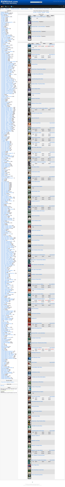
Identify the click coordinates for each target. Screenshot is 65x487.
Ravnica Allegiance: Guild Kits (6, 299)
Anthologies (3, 29)
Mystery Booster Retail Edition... (7, 218)
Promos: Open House (5, 284)
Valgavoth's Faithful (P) (35, 435)
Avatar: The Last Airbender (6, 38)
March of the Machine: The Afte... (7, 198)
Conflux (2, 94)
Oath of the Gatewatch (5, 222)
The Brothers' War (4, 333)
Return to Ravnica (4, 303)
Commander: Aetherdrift (5, 77)
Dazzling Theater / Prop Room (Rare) (38, 83)
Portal (2, 234)
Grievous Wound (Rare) (35, 181)
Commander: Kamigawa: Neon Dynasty (8, 81)
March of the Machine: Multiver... (7, 197)
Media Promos (3, 202)
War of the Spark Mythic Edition (7, 367)
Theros (2, 338)
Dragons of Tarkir (4, 106)
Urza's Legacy (3, 363)
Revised (2, 304)
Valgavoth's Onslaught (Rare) (36, 445)
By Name (35, 12)
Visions (2, 365)
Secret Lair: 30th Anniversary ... (6, 314)
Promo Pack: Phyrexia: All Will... (7, 255)
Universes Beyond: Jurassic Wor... (7, 355)
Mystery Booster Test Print (6, 219)
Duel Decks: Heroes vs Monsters (7, 117)
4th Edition (3, 17)
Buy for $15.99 (52, 176)
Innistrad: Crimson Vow (5, 164)
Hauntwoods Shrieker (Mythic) (36, 186)
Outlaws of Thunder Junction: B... (7, 226)
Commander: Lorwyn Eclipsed (6, 82)
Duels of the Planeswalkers (6, 130)
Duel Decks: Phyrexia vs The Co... (7, 125)
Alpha (2, 26)
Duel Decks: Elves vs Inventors (6, 115)
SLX (2, 320)
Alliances (2, 25)
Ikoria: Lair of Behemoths (5, 161)
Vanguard (3, 364)
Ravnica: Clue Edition (5, 301)
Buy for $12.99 (52, 298)
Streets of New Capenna (5, 327)
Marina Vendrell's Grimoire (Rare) (37, 245)
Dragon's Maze (4, 105)
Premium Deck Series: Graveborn (7, 238)
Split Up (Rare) (34, 362)
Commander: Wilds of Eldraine (6, 93)
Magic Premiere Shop (5, 194)
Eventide (2, 134)
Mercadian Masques (4, 203)
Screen (56, 1)
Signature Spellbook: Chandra (6, 318)
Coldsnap (3, 50)
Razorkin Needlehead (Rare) (36, 323)
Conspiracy (3, 95)
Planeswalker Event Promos (6, 233)
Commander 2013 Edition (5, 54)
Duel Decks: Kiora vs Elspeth (6, 121)
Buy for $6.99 (52, 142)
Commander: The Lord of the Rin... (7, 91)
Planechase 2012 (4, 231)
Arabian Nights (3, 33)
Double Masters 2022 (5, 104)
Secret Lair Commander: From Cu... (7, 310)
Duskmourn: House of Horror (6, 131)
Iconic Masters (3, 160)
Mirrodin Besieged (4, 206)
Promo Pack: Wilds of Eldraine (6, 263)
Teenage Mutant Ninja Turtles (6, 331)
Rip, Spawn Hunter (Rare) (36, 31)
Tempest (2, 332)
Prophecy (3, 296)
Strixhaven (3, 328)
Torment (2, 344)
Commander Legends (5, 73)
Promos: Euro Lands (5, 271)
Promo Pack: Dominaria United (6, 245)
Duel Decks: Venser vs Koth (6, 128)
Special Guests (4, 321)
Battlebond (3, 42)
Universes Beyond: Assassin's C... (7, 351)
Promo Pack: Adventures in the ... (7, 241)
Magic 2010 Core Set (5, 182)
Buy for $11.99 (52, 54)
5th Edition (3, 18)
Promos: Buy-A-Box (4, 268)
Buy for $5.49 (52, 303)
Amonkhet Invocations (5, 28)
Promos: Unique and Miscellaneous (7, 292)
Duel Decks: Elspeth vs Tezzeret (7, 113)
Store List (2, 385)
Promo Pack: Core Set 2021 (6, 244)
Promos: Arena (4, 267)
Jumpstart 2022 (4, 172)
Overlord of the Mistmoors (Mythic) (37, 303)
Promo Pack (3, 240)
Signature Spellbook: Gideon (6, 319)
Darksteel (3, 99)
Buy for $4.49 (52, 108)
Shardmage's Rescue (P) (35, 352)
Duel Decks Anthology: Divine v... (7, 107)
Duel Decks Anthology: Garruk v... (7, 109)
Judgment (3, 170)
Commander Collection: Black (6, 71)
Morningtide (3, 214)
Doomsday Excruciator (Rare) (36, 113)
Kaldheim (3, 175)
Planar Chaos (3, 229)
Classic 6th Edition (4, 49)
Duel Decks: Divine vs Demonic (6, 112)
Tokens (2, 343)
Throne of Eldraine (4, 340)
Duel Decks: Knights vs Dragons (7, 122)
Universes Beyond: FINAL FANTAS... (7, 354)
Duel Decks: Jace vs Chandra (6, 119)
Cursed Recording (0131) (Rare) (37, 78)
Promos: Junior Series (5, 278)
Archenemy (3, 34)
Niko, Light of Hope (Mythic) (36, 269)
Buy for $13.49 (52, 44)
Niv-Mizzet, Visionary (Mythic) (36, 274)
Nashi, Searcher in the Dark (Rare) (37, 264)
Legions (2, 179)
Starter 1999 (3, 324)
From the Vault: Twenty (5, 150)
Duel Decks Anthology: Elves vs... (7, 108)
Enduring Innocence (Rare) (36, 132)
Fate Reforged (3, 138)
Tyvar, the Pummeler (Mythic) (36, 411)
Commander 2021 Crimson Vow (7, 64)
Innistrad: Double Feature (5, 165)
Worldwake (3, 374)
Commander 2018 (4, 59)
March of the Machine (5, 196)
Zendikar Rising (4, 376)
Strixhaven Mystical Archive (6, 329)
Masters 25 (3, 201)
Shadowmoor (3, 315)
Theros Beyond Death (5, 339)
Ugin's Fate (3, 345)
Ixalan (2, 168)
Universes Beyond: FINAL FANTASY (7, 353)
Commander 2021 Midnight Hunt (7, 67)
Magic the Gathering (24, 8)
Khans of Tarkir (4, 177)
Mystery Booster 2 (4, 217)
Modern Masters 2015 (5, 212)
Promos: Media (4, 283)
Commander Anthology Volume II (7, 70)
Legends (2, 178)
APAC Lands (3, 31)
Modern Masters (4, 211)
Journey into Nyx (4, 169)
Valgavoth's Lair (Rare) (35, 440)
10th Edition (3, 15)
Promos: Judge (4, 277)
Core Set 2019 (3, 97)
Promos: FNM (3, 272)
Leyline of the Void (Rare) (36, 36)
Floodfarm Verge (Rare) (35, 157)
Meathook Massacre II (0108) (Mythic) (38, 254)
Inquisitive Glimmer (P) (35, 201)
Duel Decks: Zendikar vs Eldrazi (7, 129)
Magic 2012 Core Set (5, 184)
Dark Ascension (4, 98)
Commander (3, 53)
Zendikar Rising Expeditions (6, 378)
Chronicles (3, 48)
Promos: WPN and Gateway (6, 294)
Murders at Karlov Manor (5, 215)
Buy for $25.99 (52, 284)
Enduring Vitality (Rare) (35, 142)
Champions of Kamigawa (5, 47)
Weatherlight (3, 368)
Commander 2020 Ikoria (5, 62)
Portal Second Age (4, 235)
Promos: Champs (4, 269)
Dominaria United (4, 102)
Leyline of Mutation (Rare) (36, 220)
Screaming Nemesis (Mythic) (36, 347)
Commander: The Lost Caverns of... (7, 92)
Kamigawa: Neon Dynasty (6, 176)
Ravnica (2, 297)
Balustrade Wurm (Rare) (35, 49)
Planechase (3, 230)
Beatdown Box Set (4, 43)
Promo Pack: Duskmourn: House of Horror (42, 8)
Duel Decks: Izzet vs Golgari (6, 118)
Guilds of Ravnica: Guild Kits (6, 156)
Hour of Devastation (4, 158)
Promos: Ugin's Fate (4, 291)
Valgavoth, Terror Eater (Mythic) (37, 450)
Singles (31, 8)
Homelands (3, 157)
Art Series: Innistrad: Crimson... (6, 36)
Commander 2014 (4, 55)
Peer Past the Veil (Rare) (35, 313)
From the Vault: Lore (5, 146)
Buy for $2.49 (52, 254)
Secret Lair (3, 309)
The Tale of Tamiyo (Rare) (36, 386)
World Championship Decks (6, 373)
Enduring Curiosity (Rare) (36, 127)
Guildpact (3, 154)
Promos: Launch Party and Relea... (7, 279)
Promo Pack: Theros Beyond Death (7, 261)
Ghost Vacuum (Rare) (35, 166)
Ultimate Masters (4, 347)
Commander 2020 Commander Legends (8, 61)
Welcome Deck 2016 (5, 369)
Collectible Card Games (15, 8)
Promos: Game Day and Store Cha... (7, 273)
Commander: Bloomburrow (6, 78)
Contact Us (61, 1)
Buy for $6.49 (52, 137)
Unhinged (3, 350)
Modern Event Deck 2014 (5, 207)
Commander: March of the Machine (7, 83)
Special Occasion (4, 322)
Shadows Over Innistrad (5, 316)
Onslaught (3, 224)
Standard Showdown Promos (6, 323)
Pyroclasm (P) (33, 318)
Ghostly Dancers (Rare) (35, 171)
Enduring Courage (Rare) (35, 122)
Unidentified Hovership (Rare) (36, 425)
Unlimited (3, 359)
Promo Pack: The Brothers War (6, 259)
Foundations (3, 140)
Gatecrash (3, 152)
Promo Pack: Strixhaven (5, 257)
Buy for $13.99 (52, 450)
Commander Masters (5, 75)
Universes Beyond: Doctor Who (6, 352)
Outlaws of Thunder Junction (6, 225)
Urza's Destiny (3, 362)
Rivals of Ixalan (4, 306)
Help (54, 1)
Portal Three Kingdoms (5, 236)
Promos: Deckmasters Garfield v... (7, 270)
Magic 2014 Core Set (5, 186)
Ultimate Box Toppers (5, 346)
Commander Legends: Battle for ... (7, 74)
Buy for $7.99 (52, 323)
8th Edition (3, 20)
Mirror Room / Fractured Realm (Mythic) (38, 16)
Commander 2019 (4, 60)
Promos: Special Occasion (6, 288)
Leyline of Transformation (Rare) (37, 235)
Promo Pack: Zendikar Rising (6, 264)
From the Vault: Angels (5, 143)
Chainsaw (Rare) (34, 64)
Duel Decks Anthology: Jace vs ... (7, 110)
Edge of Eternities (4, 132)
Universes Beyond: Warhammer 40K (7, 358)
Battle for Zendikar (4, 40)
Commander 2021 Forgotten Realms (7, 65)
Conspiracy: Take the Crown (6, 96)
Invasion (2, 167)
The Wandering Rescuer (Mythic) (37, 391)
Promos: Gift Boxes (4, 274)
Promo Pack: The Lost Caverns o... (7, 260)
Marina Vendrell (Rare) (35, 240)
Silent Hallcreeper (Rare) (35, 357)
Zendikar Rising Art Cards (5, 377)
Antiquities (3, 30)
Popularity (43, 12)
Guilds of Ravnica (4, 155)
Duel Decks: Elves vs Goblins (6, 114)
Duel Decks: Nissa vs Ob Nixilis (6, 124)
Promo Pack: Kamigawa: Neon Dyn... (8, 251)
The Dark (3, 335)
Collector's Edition (4, 52)
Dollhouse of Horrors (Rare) (36, 103)
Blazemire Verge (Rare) (35, 54)
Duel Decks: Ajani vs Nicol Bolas (7, 111)
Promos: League (4, 280)
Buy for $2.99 (52, 122)
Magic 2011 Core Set (5, 183)
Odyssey (2, 223)
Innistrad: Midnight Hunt (5, 166)
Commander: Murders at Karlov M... (7, 85)
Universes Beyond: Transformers (7, 357)
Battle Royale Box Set (5, 41)
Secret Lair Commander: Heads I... (7, 311)
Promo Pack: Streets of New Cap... (7, 256)
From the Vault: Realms (5, 147)
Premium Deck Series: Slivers (6, 239)
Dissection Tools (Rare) (35, 98)
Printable (47, 12)
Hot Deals (39, 12)
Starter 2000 (3, 325)
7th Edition (3, 19)
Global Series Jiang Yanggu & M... (7, 153)
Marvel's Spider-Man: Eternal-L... (7, 200)
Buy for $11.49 (52, 157)
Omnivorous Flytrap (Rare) (36, 279)
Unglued (2, 349)
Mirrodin (2, 205)
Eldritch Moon (3, 133)
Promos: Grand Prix (4, 275)
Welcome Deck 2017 (5, 370)
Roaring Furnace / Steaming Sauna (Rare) (39, 342)
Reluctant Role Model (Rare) (36, 328)
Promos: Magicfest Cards (5, 282)
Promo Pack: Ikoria (4, 248)
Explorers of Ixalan (4, 136)
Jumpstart (3, 171)
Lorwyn (2, 180)
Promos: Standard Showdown (6, 289)
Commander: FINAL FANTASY (6, 80)
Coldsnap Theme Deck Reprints (7, 51)
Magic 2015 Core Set (5, 187)
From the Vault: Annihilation (6, 144)
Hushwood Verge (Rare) (35, 196)
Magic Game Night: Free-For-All (7, 192)
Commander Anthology (5, 69)
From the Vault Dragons (5, 142)
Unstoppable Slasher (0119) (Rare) (37, 430)
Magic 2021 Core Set (5, 189)
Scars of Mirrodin (4, 308)
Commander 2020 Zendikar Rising (7, 63)
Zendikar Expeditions (5, 375)
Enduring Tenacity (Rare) (35, 137)
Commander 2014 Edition (5, 56)
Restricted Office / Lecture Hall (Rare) (38, 26)
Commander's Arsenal (5, 76)
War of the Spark (4, 366)
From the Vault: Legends (5, 145)
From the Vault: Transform (6, 149)
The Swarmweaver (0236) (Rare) (37, 381)
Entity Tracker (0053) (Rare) (36, 147)
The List (2, 336)
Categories (7, 8)
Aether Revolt (3, 23)
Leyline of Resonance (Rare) (36, 225)
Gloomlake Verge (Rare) (35, 176)
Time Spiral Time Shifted (5, 342)
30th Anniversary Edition (5, 16)
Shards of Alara (4, 317)
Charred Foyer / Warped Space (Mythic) (38, 69)
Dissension (3, 100)
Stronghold (3, 330)
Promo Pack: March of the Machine (7, 253)
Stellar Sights (3, 326)
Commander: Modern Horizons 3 (7, 84)
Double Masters (4, 103)
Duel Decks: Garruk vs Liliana (6, 116)
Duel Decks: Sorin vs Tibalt (6, 126)
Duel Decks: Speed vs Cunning (6, 127)
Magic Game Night (4, 190)
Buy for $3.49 (52, 152)
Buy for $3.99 (52, 430)
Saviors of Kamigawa (5, 307)
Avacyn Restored (4, 37)
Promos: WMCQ (4, 293)
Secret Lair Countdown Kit (6, 312)
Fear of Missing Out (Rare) (36, 152)
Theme (58, 1)
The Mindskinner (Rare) (35, 372)
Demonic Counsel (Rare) (35, 93)
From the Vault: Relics (5, 148)
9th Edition (3, 21)
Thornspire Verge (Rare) (35, 396)
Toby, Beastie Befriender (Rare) (37, 401)
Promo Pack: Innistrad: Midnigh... (7, 249)
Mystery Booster (4, 216)
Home (2, 8)
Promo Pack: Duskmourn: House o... (7, 246)
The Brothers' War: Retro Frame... (7, 334)
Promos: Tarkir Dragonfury (6, 290)
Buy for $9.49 (52, 127)
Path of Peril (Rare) (34, 21)
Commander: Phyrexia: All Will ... (7, 87)
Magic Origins (3, 193)
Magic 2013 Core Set (5, 185)
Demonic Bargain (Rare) (35, 88)
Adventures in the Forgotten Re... (7, 22)
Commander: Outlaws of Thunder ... (7, 86)
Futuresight (3, 151)
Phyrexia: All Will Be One (5, 228)
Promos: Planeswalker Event (6, 285)
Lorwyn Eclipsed (4, 181)
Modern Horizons (4, 208)
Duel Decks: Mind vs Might (6, 123)
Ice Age (2, 159)
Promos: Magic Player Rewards (7, 281)
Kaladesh (3, 173)
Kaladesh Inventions (4, 174)
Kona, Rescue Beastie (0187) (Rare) (37, 210)
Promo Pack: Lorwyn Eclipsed (6, 252)
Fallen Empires (4, 137)
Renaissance (3, 302)
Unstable (2, 361)
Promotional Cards (4, 295)
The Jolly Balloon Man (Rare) (36, 367)
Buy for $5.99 (52, 196)
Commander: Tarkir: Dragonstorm (7, 89)
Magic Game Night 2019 (5, 191)
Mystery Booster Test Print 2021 (7, 220)
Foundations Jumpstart (5, 141)
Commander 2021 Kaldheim (6, 66)
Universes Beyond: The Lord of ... (7, 356)
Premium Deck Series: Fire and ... (7, 237)
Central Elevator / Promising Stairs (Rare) (38, 59)
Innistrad (2, 162)
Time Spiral (3, 341)
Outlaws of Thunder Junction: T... (7, 227)
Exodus (2, 135)
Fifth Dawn (3, 139)
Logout (64, 1)
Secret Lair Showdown (5, 313)
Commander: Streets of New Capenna (8, 88)
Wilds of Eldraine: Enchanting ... (7, 372)
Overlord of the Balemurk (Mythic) (37, 284)
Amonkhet (3, 27)
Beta (2, 44)
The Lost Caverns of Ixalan (6, 337)
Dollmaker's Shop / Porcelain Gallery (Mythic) (39, 108)
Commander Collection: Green (6, 72)
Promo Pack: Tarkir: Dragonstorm (7, 258)
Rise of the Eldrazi (4, 305)
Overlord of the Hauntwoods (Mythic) (38, 298)
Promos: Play (3, 286)
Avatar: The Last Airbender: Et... (7, 39)
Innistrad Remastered (5, 163)
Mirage (2, 204)
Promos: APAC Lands (5, 266)
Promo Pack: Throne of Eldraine (7, 262)
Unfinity (2, 348)
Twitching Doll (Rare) (35, 406)
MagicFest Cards (4, 195)
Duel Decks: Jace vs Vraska (6, 120)
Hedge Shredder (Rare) (35, 191)
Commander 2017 (4, 58)
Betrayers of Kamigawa (5, 45)
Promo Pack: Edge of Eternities (6, 247)
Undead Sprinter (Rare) (35, 416)
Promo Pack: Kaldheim (5, 250)
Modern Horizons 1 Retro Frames (7, 209)
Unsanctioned (3, 360)
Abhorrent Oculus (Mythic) (36, 44)
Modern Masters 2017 (5, 213)
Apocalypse (3, 32)
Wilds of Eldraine (4, 371)
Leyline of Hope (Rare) (35, 215)
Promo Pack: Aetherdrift (5, 242)
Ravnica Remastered (5, 300)
